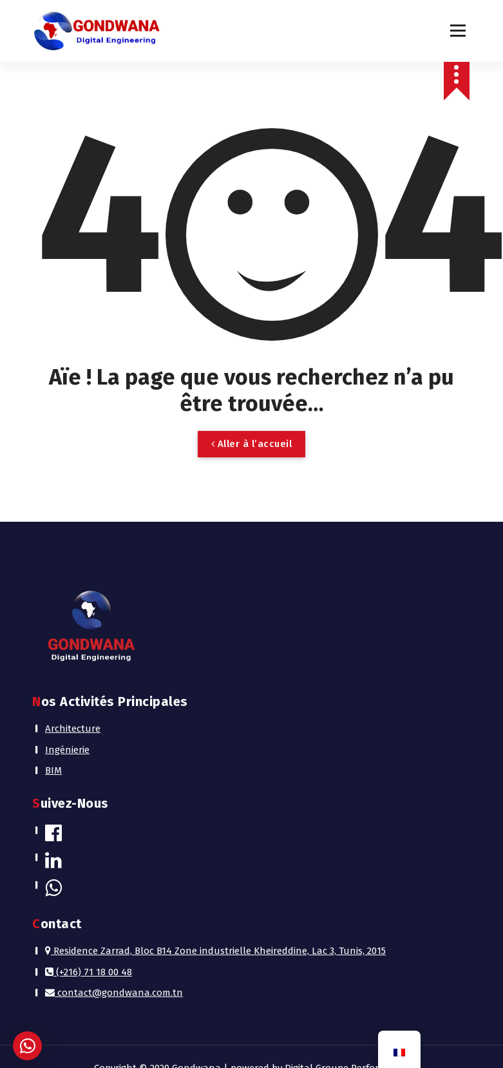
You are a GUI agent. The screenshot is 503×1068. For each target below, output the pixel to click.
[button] (27, 1045)
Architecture (72, 728)
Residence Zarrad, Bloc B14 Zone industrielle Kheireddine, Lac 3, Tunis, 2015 (215, 951)
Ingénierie (67, 750)
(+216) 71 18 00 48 (88, 972)
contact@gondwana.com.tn (114, 992)
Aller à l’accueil (251, 444)
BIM (53, 770)
